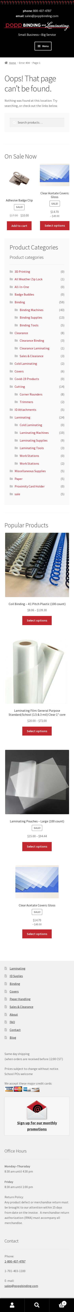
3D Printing (22, 272)
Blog (13, 1037)
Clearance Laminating (35, 348)
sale (17, 494)
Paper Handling (20, 999)
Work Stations (29, 456)
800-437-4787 (42, 11)
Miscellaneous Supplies (30, 471)
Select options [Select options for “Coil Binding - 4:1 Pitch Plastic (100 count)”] (37, 620)
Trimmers (26, 402)
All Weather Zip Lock (28, 279)
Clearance (21, 333)
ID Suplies (16, 976)
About (14, 1014)
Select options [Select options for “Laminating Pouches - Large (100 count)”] (37, 846)
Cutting (20, 387)
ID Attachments (25, 410)
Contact (15, 1030)
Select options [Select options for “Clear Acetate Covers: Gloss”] (55, 225)
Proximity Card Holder (30, 486)
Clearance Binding (32, 340)
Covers (19, 371)
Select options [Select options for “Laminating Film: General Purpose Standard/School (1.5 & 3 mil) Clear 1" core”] (37, 731)
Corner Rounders (31, 394)
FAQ (12, 1022)
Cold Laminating (26, 363)
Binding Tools (29, 325)
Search (37, 1305)
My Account (12, 1305)
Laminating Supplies (34, 440)
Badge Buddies (24, 294)
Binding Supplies (31, 317)
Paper (18, 479)
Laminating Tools (32, 448)
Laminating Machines (34, 433)
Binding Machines (31, 310)
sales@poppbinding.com (41, 16)
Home (12, 63)
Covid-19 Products (27, 379)
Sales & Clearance (31, 356)
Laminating (22, 417)
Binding (20, 302)
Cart (58, 1302)
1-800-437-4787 (15, 1261)
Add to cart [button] (19, 226)
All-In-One (22, 287)
